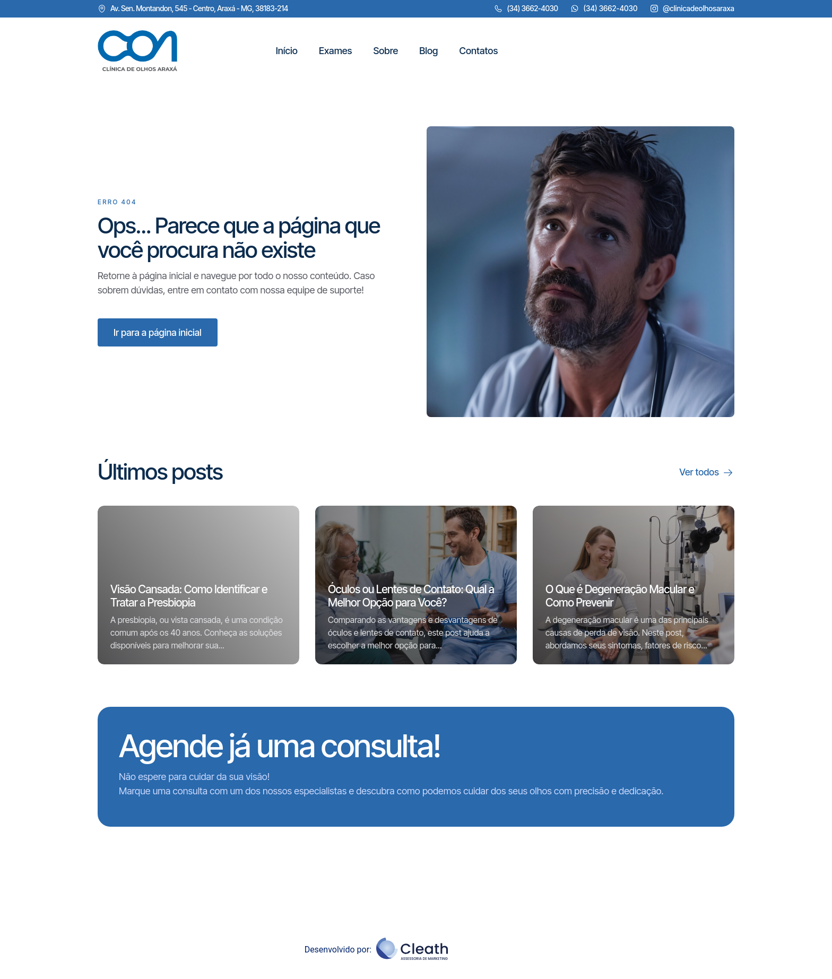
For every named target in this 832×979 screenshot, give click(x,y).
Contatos (477, 50)
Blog (428, 50)
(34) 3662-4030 (610, 8)
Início (286, 50)
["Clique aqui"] (137, 51)
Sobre (384, 50)
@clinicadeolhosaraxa (698, 8)
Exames (334, 50)
